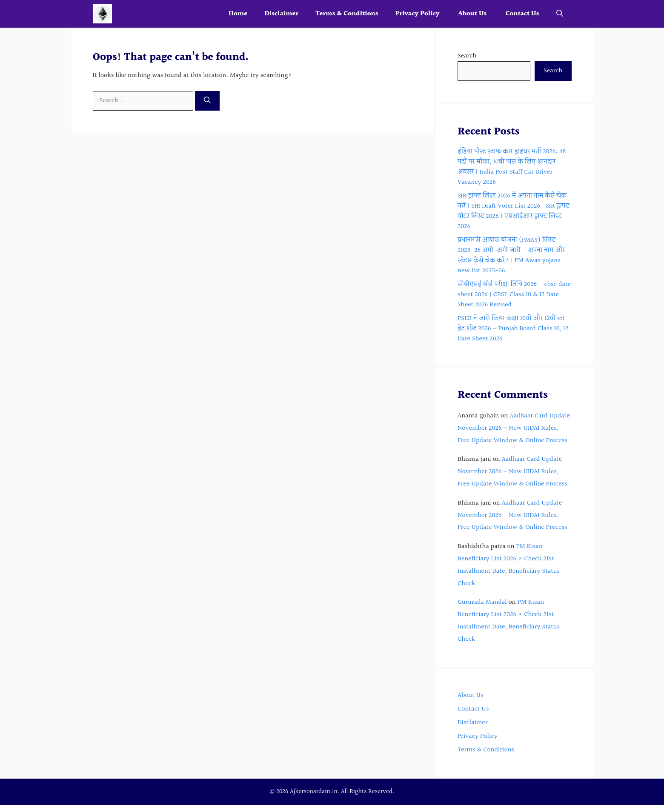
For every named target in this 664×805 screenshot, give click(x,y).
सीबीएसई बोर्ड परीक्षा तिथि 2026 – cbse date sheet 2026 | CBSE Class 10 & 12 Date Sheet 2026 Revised (514, 294)
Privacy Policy (418, 14)
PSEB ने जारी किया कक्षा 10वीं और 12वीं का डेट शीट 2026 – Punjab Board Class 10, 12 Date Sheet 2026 (513, 328)
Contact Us (522, 14)
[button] (560, 14)
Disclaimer (281, 14)
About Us (473, 14)
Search (467, 56)
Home (238, 14)
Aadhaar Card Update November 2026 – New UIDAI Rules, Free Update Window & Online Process (514, 428)
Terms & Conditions (346, 14)
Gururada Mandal (482, 602)
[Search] (207, 101)
